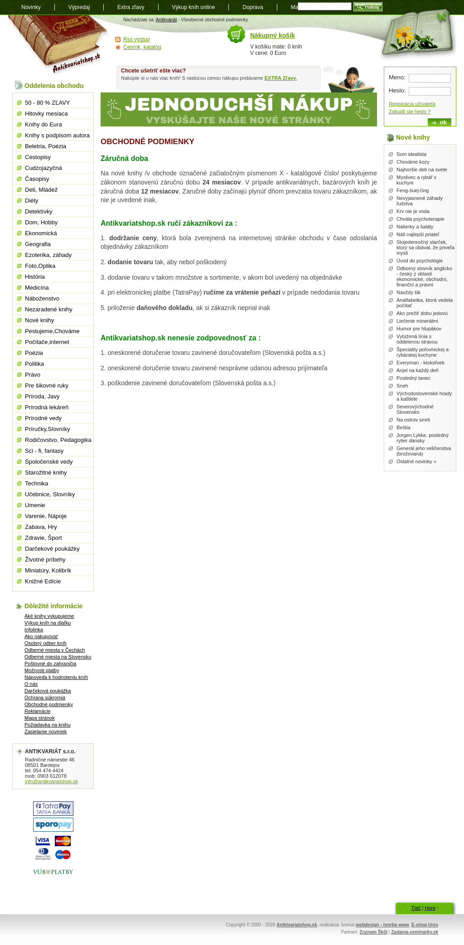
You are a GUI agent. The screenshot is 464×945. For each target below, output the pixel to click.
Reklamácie (37, 711)
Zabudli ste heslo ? (409, 111)
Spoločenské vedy (49, 461)
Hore (430, 908)
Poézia (34, 352)
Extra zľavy (131, 7)
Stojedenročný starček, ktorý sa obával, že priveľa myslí (425, 247)
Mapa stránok (39, 718)
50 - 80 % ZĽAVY (47, 102)
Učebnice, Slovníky (50, 494)
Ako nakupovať (41, 636)
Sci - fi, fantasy (44, 450)
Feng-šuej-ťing (412, 190)
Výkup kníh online (193, 7)
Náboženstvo (42, 298)
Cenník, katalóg (142, 47)
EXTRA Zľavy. (281, 78)
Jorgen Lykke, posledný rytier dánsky (422, 437)
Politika (34, 363)
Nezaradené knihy (48, 309)
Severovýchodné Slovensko (415, 409)
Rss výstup (136, 39)
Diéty (32, 200)
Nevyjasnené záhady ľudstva (419, 200)
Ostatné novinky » (416, 461)
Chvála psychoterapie (420, 219)
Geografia (38, 244)
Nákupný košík (272, 35)
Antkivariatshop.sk (296, 924)
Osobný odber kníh (45, 643)
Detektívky (39, 211)
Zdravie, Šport (43, 537)
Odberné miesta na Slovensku (57, 656)
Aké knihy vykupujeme (49, 616)
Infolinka (33, 629)
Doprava (252, 7)
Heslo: (397, 90)
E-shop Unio (424, 924)
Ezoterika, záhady (48, 255)
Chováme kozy (413, 162)
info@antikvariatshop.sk (51, 781)
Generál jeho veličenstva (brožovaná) (423, 451)
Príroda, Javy (42, 396)
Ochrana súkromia (44, 697)
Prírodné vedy (43, 418)
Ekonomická (41, 233)
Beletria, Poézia (45, 146)
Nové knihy (39, 320)
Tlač (415, 908)
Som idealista (411, 154)
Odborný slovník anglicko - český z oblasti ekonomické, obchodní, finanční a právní (424, 276)
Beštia (403, 427)
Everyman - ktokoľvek (420, 362)
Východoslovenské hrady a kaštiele (424, 396)
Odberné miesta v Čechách (54, 650)
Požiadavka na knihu (47, 724)
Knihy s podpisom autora (57, 135)
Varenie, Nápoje (46, 516)
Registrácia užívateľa (412, 104)
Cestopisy (38, 157)
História (35, 276)
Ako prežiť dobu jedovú (422, 313)
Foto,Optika (40, 265)
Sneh (402, 385)
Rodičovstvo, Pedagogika (58, 439)
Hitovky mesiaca (46, 113)
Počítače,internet (47, 342)
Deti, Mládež (41, 189)
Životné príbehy (45, 559)
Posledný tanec (413, 378)
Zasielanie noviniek (45, 731)
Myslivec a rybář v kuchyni (416, 179)
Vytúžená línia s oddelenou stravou (417, 339)
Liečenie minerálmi (417, 321)
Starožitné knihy (46, 472)
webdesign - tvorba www (382, 924)
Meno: (397, 77)
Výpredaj (79, 7)
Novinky (31, 7)
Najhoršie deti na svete (421, 169)
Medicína (37, 287)
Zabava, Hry (41, 526)
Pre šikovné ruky (46, 385)
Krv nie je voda (413, 211)
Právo (32, 374)
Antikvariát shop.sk (59, 45)
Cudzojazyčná (43, 168)
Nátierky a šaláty (414, 226)
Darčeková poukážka (47, 690)
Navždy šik (408, 292)
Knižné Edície (43, 581)
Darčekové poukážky (52, 548)
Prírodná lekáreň (46, 407)
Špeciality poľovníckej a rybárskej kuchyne (422, 352)
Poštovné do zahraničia (50, 663)
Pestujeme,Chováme (52, 331)
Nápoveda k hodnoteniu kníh (56, 677)
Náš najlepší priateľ (417, 234)
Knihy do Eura (43, 124)
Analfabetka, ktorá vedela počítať (424, 302)
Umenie (35, 505)
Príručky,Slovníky (47, 429)
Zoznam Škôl (373, 932)
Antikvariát (166, 19)
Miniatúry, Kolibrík (48, 570)
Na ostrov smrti (413, 419)
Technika (36, 483)
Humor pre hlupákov (418, 328)
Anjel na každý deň (417, 370)
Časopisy (37, 178)
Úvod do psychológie (419, 260)
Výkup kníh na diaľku (47, 622)
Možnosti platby (41, 670)
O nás (31, 684)
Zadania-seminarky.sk (414, 932)
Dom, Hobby (41, 222)
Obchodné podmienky (48, 704)
